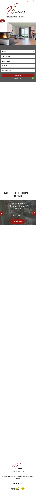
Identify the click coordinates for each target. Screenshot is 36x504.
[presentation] (1, 213)
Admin (27, 476)
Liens (24, 476)
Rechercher (18, 75)
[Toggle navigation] (2, 20)
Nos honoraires (19, 476)
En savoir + (18, 221)
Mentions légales (11, 476)
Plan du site (4, 476)
